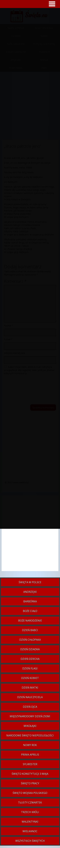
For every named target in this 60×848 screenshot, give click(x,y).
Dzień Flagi (30, 668)
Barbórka (30, 601)
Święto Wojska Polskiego (30, 793)
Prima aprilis (30, 754)
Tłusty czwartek (30, 802)
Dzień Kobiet (30, 678)
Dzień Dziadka (30, 649)
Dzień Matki (30, 687)
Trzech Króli (30, 812)
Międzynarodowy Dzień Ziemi (30, 716)
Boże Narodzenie (30, 620)
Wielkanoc (30, 831)
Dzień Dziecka (30, 659)
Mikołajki (30, 726)
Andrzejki (30, 592)
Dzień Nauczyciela (30, 697)
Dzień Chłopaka (30, 639)
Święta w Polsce (30, 582)
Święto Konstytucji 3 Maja (30, 774)
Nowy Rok (30, 745)
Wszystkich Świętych (30, 841)
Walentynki (30, 821)
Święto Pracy (30, 783)
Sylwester (30, 764)
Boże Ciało (30, 611)
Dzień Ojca (30, 707)
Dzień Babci (30, 630)
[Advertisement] (30, 535)
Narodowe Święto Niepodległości (30, 735)
